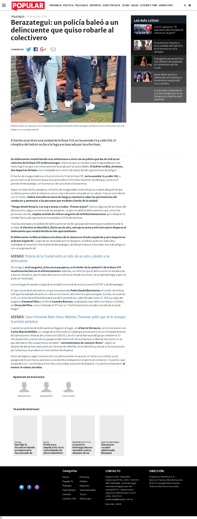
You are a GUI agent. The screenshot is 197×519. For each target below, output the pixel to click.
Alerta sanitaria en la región (116, 442)
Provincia (56, 5)
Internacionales (88, 490)
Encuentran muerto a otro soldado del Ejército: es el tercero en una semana (168, 47)
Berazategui (24, 396)
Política (68, 5)
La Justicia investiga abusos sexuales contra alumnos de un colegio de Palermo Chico (82, 451)
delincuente (46, 396)
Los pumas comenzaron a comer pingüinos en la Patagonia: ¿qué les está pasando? (168, 95)
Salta (46, 442)
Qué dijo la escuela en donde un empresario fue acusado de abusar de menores (25, 451)
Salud (134, 5)
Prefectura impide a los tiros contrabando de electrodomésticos (53, 450)
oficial (18, 442)
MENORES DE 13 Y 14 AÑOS (84, 442)
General (66, 494)
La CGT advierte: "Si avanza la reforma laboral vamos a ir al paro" (168, 29)
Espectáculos (111, 5)
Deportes (95, 5)
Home (66, 477)
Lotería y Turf (148, 5)
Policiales (81, 5)
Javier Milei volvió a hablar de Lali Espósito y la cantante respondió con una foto (168, 79)
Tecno (126, 5)
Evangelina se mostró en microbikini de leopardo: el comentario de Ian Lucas (168, 63)
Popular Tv (68, 481)
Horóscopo (166, 5)
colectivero (68, 396)
